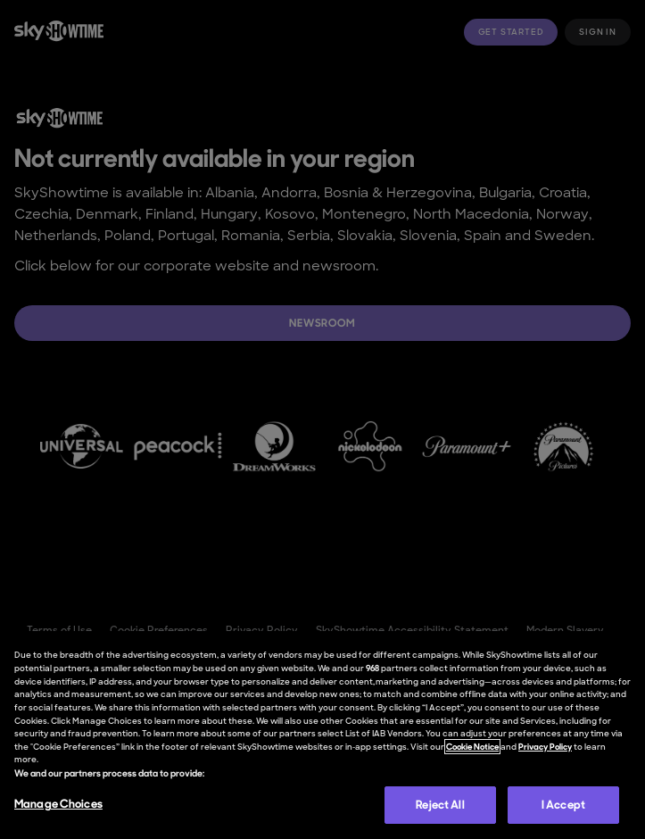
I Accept (563, 804)
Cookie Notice (472, 746)
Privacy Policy (545, 746)
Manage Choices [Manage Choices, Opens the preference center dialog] (58, 803)
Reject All (440, 804)
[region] (322, 735)
